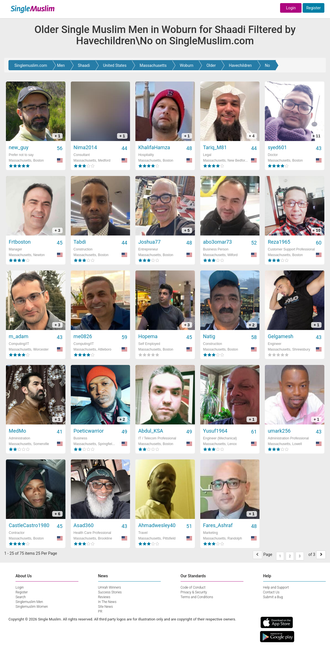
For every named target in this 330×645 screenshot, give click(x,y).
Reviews (104, 597)
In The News (107, 602)
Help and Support (276, 587)
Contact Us (271, 592)
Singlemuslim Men (29, 602)
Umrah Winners (109, 587)
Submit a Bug (273, 597)
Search (21, 597)
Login (291, 8)
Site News (105, 607)
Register (313, 8)
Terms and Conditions (197, 597)
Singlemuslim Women (32, 607)
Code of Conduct (193, 587)
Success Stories (110, 592)
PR (100, 611)
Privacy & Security (194, 592)
